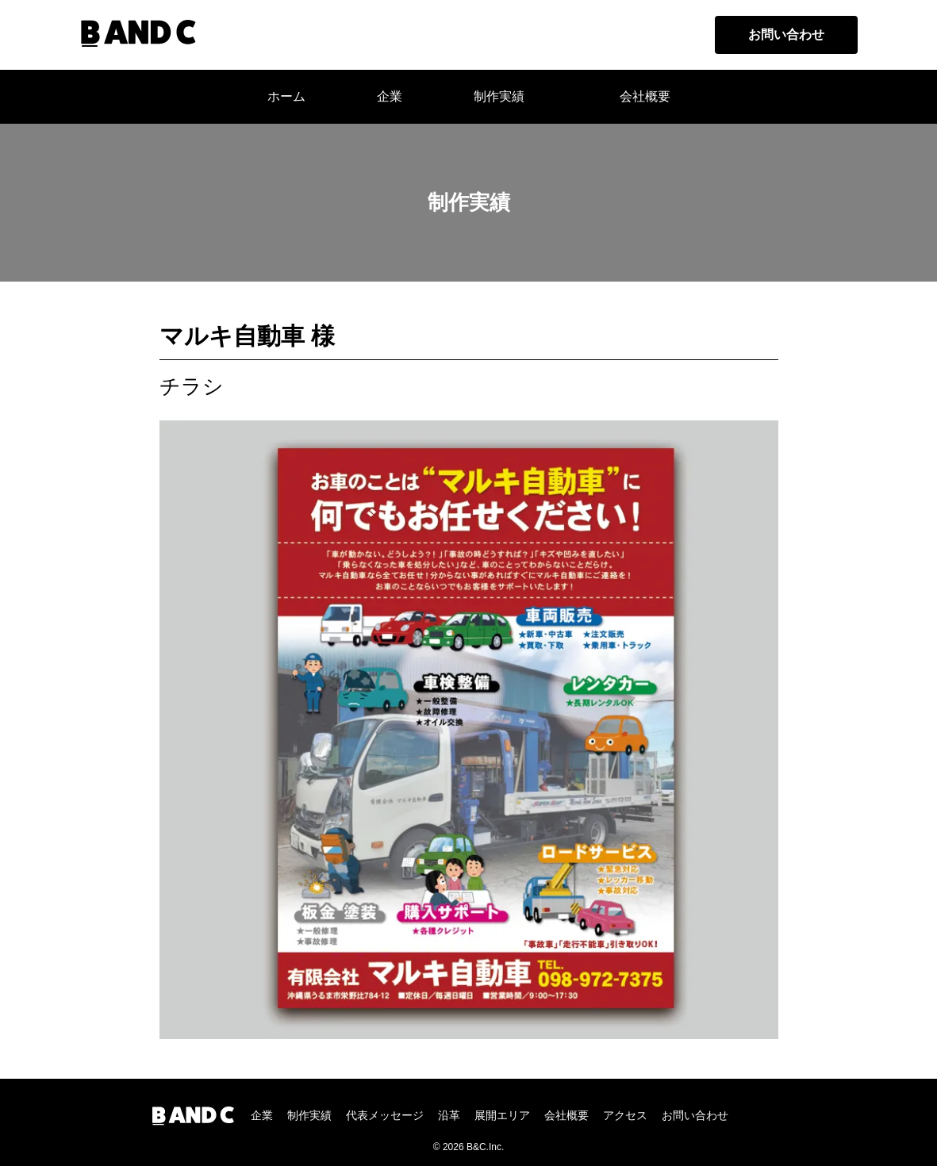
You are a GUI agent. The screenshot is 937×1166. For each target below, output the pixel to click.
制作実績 (499, 96)
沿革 (449, 1115)
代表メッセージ (385, 1115)
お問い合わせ (786, 34)
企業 (262, 1115)
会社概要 (645, 96)
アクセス (625, 1115)
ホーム (286, 96)
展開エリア (502, 1115)
